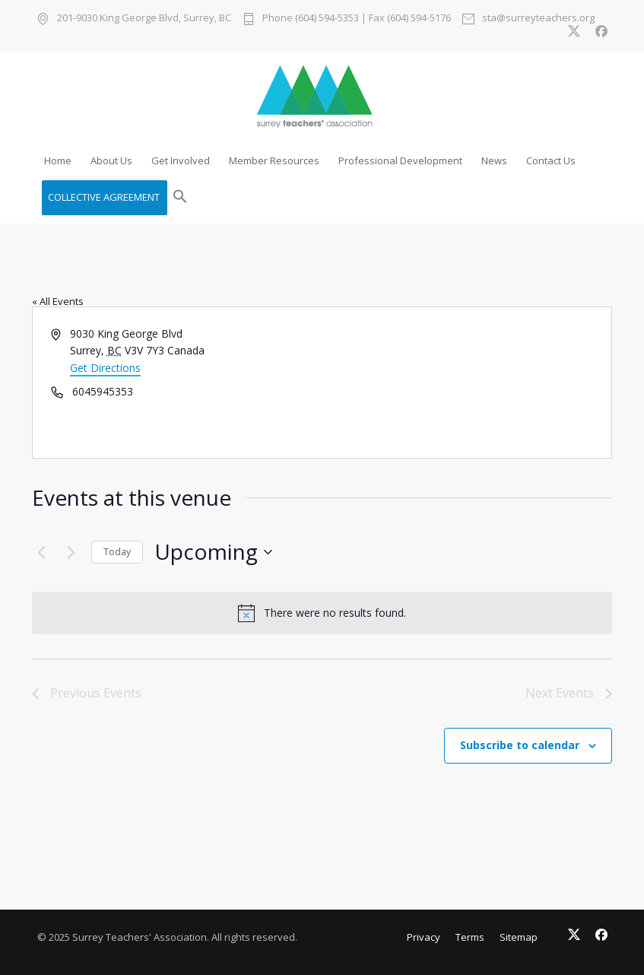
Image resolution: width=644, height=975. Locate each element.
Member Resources (274, 160)
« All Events (58, 301)
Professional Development (400, 160)
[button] (180, 197)
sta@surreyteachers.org (538, 18)
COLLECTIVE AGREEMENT (104, 197)
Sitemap (519, 937)
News (494, 160)
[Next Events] (71, 552)
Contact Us (551, 160)
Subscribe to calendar (519, 745)
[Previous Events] (41, 552)
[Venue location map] (466, 383)
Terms (469, 937)
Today (117, 551)
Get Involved (180, 160)
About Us (111, 160)
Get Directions (105, 367)
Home (57, 160)
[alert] (322, 613)
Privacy (423, 937)
